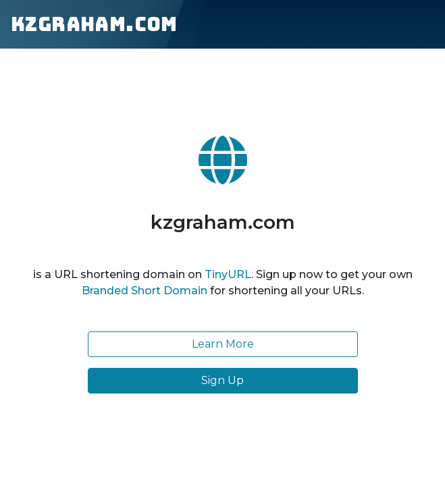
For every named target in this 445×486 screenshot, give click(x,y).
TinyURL (228, 274)
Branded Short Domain (144, 290)
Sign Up (222, 380)
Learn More (223, 344)
